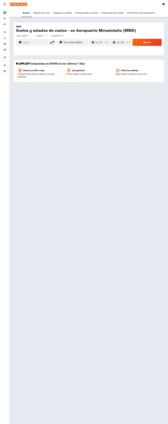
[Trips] (4, 57)
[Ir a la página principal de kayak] (18, 4)
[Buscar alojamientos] (4, 18)
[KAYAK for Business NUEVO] (4, 49)
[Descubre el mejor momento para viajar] (4, 44)
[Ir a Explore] (4, 32)
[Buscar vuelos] (4, 12)
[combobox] (57, 35)
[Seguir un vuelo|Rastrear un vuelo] (4, 38)
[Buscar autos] (4, 24)
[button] (5, 4)
